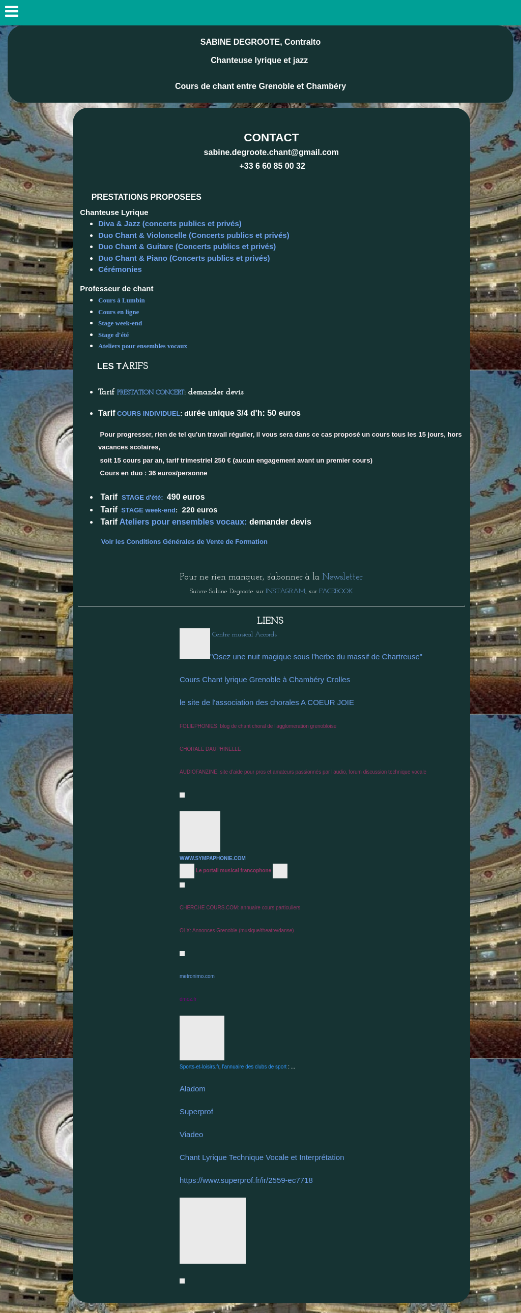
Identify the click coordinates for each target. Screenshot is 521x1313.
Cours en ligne (119, 312)
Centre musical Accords (244, 634)
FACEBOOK (336, 591)
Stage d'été (114, 335)
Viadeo (191, 1134)
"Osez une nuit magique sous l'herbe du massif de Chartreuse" (316, 656)
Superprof (196, 1111)
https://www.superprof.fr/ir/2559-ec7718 (246, 1180)
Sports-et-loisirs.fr (199, 1067)
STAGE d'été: (142, 497)
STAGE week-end (148, 510)
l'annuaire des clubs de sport (254, 1067)
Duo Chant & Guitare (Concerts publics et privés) (187, 246)
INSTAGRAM (284, 591)
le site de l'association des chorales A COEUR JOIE (267, 702)
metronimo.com (197, 976)
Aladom (193, 1088)
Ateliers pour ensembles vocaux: (183, 521)
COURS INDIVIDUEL (148, 413)
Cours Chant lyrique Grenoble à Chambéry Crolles (265, 679)
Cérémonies (121, 269)
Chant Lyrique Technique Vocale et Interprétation (262, 1157)
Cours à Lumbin (121, 300)
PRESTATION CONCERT (150, 392)
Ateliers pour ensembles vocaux (143, 346)
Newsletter (342, 577)
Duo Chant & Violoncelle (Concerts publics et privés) (194, 235)
